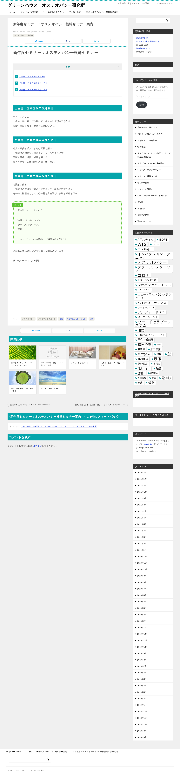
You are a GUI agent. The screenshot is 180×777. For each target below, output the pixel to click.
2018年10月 (142, 724)
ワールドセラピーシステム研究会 (151, 415)
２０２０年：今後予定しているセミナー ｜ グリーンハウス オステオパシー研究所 (59, 426)
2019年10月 (142, 647)
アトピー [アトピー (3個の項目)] (155, 244)
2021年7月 (142, 511)
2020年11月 (142, 563)
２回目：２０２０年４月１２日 (33, 83)
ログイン (37, 445)
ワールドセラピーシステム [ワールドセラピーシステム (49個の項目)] (153, 323)
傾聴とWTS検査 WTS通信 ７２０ (22, 389)
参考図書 (141, 208)
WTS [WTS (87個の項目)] (142, 244)
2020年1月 (142, 627)
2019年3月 (142, 692)
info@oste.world (143, 48)
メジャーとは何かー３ (79, 363)
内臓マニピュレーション (76, 319)
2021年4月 (142, 530)
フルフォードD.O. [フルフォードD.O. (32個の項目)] (151, 312)
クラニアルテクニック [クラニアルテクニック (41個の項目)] (152, 268)
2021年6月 (142, 518)
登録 (141, 104)
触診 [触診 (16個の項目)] (159, 368)
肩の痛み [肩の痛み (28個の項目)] (144, 354)
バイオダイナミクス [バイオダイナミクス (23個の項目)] (152, 302)
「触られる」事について (148, 127)
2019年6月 (142, 672)
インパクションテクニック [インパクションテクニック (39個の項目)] (152, 255)
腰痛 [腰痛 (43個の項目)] (157, 359)
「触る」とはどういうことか (150, 134)
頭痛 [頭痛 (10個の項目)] (140, 382)
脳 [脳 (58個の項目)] (169, 354)
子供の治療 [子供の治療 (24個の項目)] (145, 339)
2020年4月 (142, 608)
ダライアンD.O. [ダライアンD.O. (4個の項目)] (144, 290)
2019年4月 (142, 685)
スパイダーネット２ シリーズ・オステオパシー (22, 364)
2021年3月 (142, 537)
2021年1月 (142, 550)
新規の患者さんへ (55, 12)
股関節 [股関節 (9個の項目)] (141, 349)
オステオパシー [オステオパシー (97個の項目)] (152, 262)
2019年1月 (142, 705)
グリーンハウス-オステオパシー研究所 (152, 394)
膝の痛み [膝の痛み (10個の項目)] (143, 363)
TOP (29, 751)
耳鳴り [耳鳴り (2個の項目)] (159, 344)
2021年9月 (142, 498)
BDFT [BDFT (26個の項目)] (163, 239)
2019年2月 (142, 698)
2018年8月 (142, 737)
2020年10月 (142, 569)
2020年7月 (142, 589)
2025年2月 (142, 472)
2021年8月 (142, 505)
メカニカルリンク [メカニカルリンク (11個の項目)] (148, 317)
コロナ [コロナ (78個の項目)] (144, 275)
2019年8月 (142, 660)
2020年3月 (142, 614)
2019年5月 (142, 679)
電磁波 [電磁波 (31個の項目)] (166, 378)
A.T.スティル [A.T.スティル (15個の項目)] (146, 239)
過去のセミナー (144, 221)
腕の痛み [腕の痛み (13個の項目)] (143, 358)
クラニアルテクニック (47, 319)
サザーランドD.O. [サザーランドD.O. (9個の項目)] (147, 280)
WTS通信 (141, 147)
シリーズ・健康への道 (147, 176)
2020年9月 (142, 576)
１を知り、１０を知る (147, 140)
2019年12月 (142, 634)
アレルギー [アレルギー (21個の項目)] (145, 249)
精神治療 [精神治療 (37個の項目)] (144, 344)
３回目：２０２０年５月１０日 (33, 89)
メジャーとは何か (145, 189)
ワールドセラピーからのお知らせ (152, 195)
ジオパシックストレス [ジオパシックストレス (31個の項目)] (154, 284)
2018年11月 (142, 718)
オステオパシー (28, 319)
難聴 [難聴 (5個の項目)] (154, 378)
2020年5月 (142, 601)
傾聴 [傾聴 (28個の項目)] (141, 330)
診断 (91, 319)
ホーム (12, 12)
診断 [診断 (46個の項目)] (141, 373)
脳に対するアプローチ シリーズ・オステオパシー (30, 405)
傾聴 (61, 319)
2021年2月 (142, 543)
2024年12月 (142, 479)
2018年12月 (142, 711)
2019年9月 (142, 653)
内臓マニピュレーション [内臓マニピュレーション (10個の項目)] (151, 334)
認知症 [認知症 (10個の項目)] (154, 373)
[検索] (153, 20)
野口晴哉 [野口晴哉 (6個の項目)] (142, 378)
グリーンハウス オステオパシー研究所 (46, 5)
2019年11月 (142, 640)
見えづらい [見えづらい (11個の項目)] (144, 368)
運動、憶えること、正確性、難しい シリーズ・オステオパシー (100, 405)
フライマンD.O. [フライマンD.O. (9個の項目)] (146, 307)
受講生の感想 (143, 215)
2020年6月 (142, 595)
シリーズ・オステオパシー (149, 169)
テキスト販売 (75, 12)
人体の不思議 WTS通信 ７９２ (112, 364)
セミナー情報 (19, 35)
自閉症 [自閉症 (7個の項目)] (156, 363)
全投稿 (30, 35)
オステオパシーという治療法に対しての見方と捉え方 (154, 155)
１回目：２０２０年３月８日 (32, 76)
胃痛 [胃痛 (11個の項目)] (159, 353)
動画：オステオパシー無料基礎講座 (102, 12)
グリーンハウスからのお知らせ (151, 163)
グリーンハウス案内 (29, 12)
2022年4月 (142, 485)
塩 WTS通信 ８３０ (50, 388)
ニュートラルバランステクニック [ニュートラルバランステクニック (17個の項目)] (153, 296)
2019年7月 (142, 666)
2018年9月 (142, 731)
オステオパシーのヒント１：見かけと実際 (52, 364)
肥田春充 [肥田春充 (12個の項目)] (155, 349)
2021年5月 (142, 524)
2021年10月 (142, 492)
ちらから (148, 444)
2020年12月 (142, 556)
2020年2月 (142, 621)
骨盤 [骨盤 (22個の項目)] (151, 382)
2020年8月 (142, 582)
